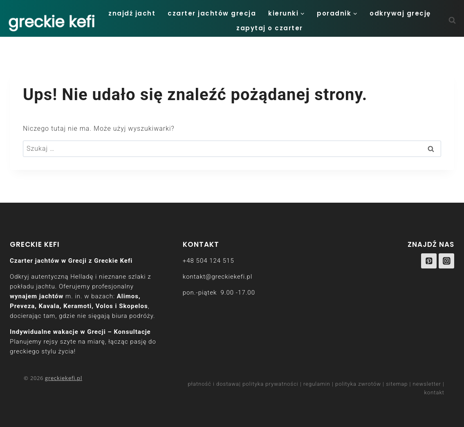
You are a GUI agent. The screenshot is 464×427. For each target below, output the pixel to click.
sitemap (397, 384)
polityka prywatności (270, 384)
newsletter (427, 384)
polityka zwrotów (358, 384)
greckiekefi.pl (63, 378)
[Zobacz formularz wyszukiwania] (456, 20)
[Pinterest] (429, 261)
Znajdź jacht (131, 13)
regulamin (316, 384)
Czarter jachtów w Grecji (48, 260)
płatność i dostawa (213, 384)
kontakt (434, 392)
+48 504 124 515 (208, 260)
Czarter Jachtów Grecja (212, 13)
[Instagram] (446, 261)
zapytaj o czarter (269, 28)
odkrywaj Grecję (400, 13)
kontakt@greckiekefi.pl (217, 276)
